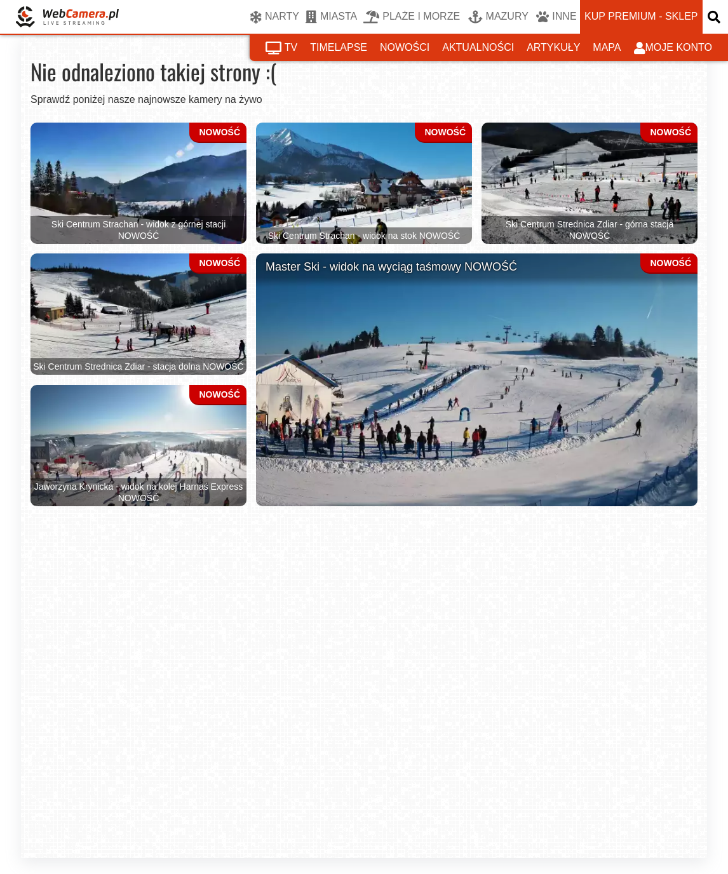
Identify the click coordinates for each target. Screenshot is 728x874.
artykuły (553, 47)
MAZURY (498, 17)
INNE (556, 17)
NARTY (274, 17)
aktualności (478, 47)
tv (281, 48)
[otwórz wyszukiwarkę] (715, 17)
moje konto (673, 48)
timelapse (338, 47)
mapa (607, 47)
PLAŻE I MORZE (411, 17)
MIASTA (331, 17)
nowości (404, 47)
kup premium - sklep (641, 16)
